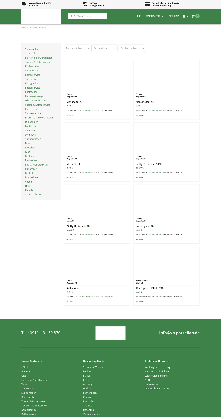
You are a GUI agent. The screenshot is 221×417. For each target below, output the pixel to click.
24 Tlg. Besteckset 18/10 (149, 164)
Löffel (24, 367)
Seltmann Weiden (93, 367)
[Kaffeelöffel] (97, 261)
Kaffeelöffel (73, 288)
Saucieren (30, 130)
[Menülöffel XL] (97, 137)
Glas (27, 151)
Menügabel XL (74, 101)
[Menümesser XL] (166, 75)
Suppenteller (32, 70)
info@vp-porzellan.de (179, 332)
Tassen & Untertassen (37, 62)
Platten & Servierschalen (39, 57)
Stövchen (30, 147)
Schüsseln (30, 53)
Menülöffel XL (74, 164)
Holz (27, 186)
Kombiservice (32, 74)
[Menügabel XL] (97, 75)
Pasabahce (89, 401)
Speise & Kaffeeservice (37, 104)
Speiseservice (32, 87)
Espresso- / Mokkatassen (39, 117)
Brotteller (30, 173)
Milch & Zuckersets (35, 100)
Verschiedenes (91, 414)
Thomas (87, 405)
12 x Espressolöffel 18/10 (150, 288)
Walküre (87, 388)
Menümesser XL (145, 101)
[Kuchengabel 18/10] (166, 199)
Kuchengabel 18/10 (146, 226)
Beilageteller (32, 83)
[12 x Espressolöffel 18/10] (166, 261)
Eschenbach (90, 392)
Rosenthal (88, 410)
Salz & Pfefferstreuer (36, 164)
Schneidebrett (33, 194)
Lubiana (87, 371)
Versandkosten (87, 110)
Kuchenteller (32, 66)
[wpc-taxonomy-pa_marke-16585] (77, 48)
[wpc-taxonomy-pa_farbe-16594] (104, 48)
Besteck (29, 156)
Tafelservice (31, 79)
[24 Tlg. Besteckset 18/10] (166, 137)
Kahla (86, 380)
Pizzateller (31, 169)
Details (71, 115)
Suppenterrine (33, 113)
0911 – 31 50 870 (45, 332)
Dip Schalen (31, 122)
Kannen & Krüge (34, 96)
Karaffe (29, 190)
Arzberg (87, 384)
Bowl (27, 143)
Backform (30, 126)
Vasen (28, 181)
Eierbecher (31, 160)
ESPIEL (86, 375)
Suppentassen (33, 139)
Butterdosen (32, 177)
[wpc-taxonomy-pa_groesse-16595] (132, 48)
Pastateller (31, 92)
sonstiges (30, 134)
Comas (87, 397)
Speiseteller (31, 49)
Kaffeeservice (32, 109)
